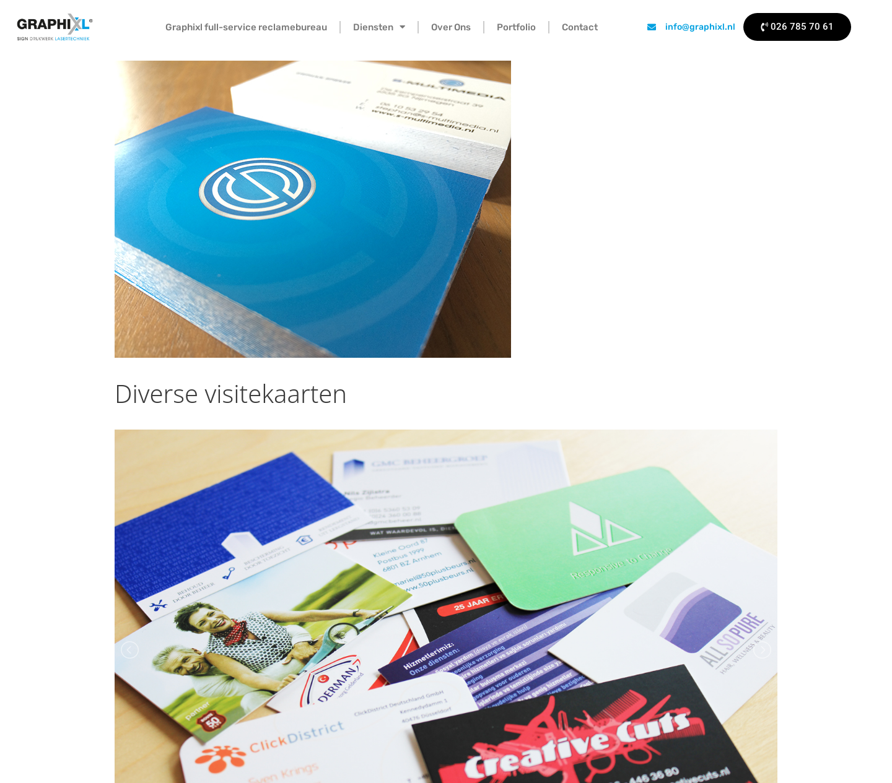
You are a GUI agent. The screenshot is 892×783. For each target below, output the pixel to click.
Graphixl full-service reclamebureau (246, 27)
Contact (580, 27)
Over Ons (451, 27)
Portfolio (516, 27)
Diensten (379, 27)
